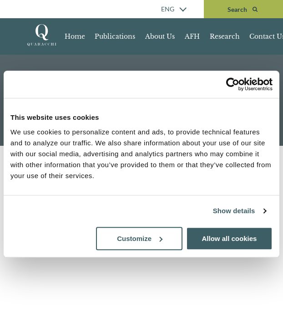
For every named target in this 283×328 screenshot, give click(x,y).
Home (75, 36)
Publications (115, 36)
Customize (139, 238)
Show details (234, 211)
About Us (160, 36)
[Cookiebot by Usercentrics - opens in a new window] (233, 84)
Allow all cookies (229, 238)
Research (225, 36)
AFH (192, 36)
